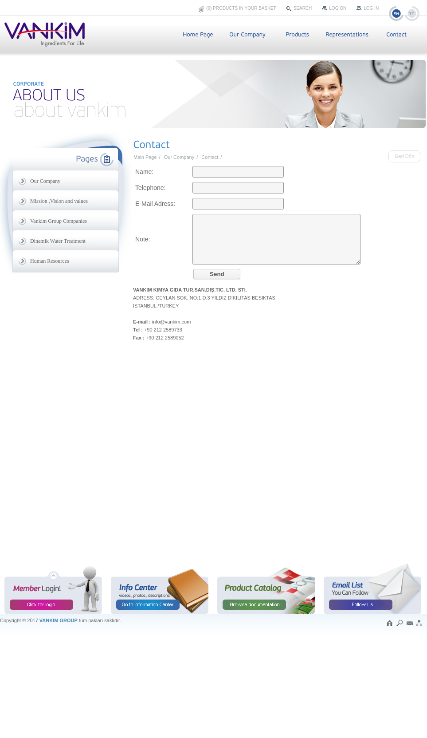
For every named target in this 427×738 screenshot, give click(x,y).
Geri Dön (404, 156)
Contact (209, 157)
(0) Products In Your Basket (241, 8)
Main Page (145, 157)
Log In (371, 8)
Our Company (179, 157)
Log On (337, 8)
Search (303, 8)
